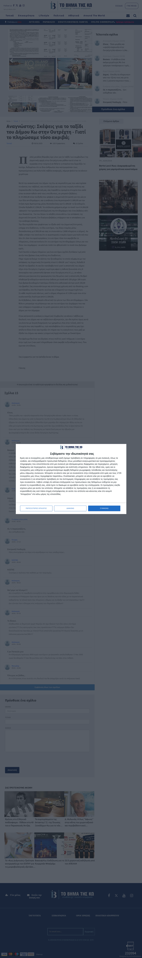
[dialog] (71, 479)
